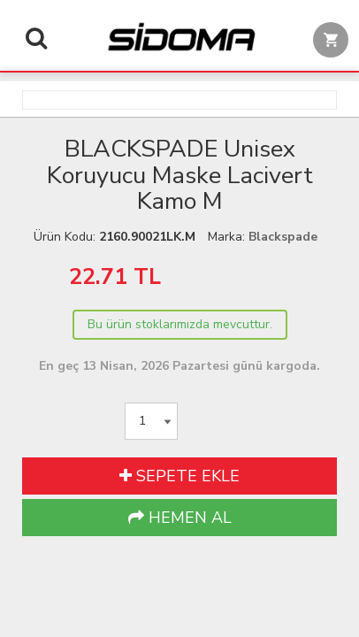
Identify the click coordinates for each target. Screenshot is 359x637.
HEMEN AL (180, 517)
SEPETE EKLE (179, 476)
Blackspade (282, 236)
